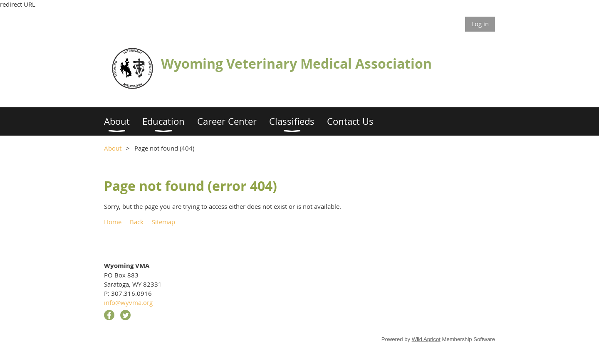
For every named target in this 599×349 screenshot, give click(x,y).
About (112, 148)
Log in (480, 24)
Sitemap (163, 222)
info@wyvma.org (128, 302)
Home (112, 222)
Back (137, 222)
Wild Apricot (426, 339)
